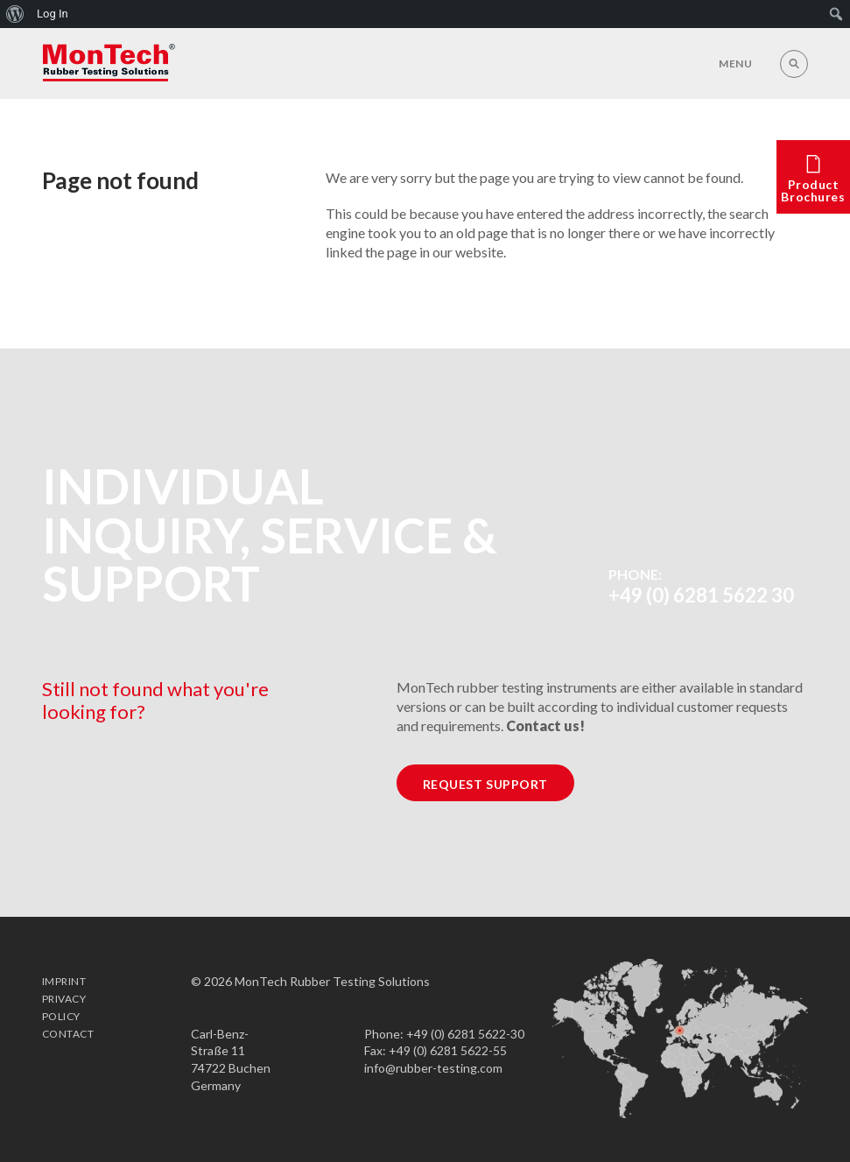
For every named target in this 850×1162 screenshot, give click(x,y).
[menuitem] (15, 14)
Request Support (485, 784)
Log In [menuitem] (52, 13)
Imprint (64, 981)
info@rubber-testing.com (433, 1067)
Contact (68, 1033)
